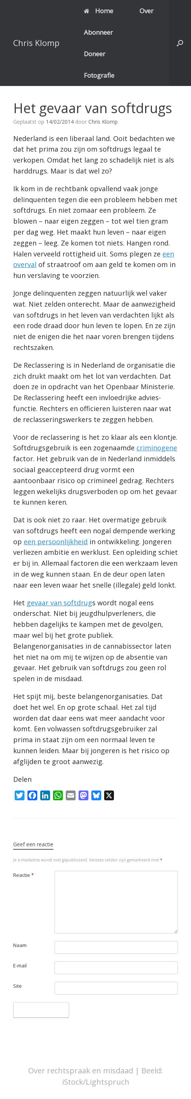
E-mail (20, 965)
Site (17, 985)
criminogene (156, 447)
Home (98, 10)
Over (146, 10)
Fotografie (99, 75)
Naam (20, 945)
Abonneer (98, 32)
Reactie (23, 875)
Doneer (94, 53)
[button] (180, 43)
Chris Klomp (103, 121)
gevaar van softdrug (59, 602)
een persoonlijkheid (56, 541)
